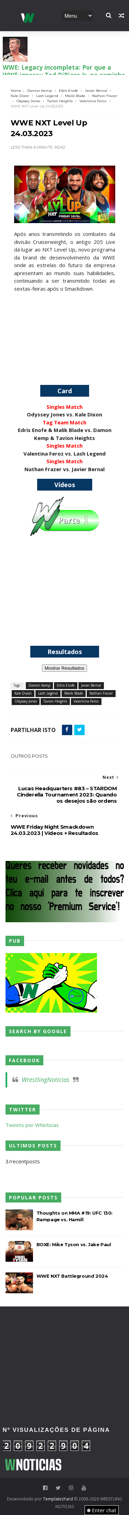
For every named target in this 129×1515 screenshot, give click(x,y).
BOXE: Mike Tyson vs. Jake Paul (73, 1244)
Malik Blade (75, 96)
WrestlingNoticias (45, 1079)
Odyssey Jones (28, 101)
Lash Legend (47, 96)
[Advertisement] (64, 335)
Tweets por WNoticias (32, 1124)
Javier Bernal (96, 90)
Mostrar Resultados (65, 668)
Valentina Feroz (93, 101)
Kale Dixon (20, 96)
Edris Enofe (68, 90)
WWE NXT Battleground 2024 (72, 1276)
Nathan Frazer (104, 96)
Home (16, 90)
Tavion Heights (60, 101)
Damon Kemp (39, 90)
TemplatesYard (58, 1499)
